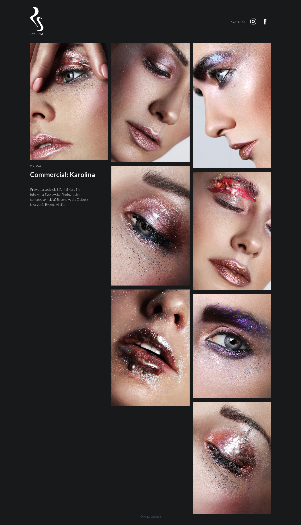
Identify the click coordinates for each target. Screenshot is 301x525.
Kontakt (238, 21)
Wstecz (35, 165)
